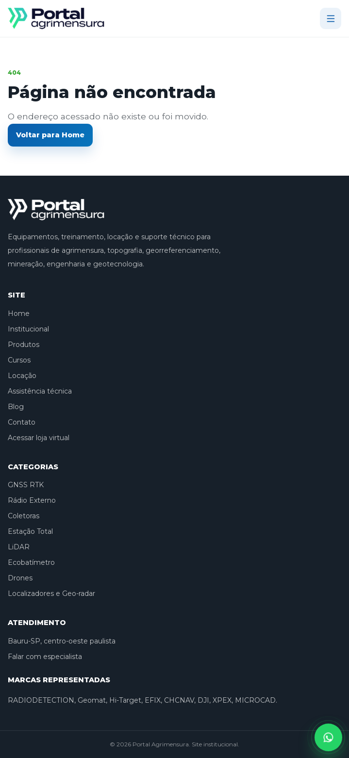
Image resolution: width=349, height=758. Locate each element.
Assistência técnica (40, 391)
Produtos (23, 344)
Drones (20, 578)
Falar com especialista (45, 656)
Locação (22, 375)
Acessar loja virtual (38, 437)
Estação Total (30, 531)
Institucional (28, 329)
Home (19, 313)
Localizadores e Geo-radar (51, 593)
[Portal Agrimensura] (56, 18)
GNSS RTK (26, 484)
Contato (21, 422)
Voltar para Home (50, 135)
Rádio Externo (32, 500)
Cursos (19, 360)
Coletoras (23, 515)
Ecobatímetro (31, 562)
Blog (16, 406)
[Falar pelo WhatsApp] (328, 737)
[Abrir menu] (330, 18)
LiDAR (19, 547)
